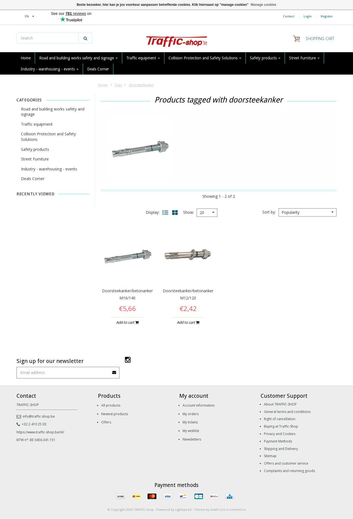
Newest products (114, 414)
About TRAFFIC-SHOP (280, 404)
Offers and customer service (286, 463)
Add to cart (127, 322)
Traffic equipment (143, 58)
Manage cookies (263, 5)
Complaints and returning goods (289, 470)
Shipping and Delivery (281, 448)
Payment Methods (278, 441)
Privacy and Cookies (279, 433)
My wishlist (191, 430)
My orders (191, 414)
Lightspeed (183, 509)
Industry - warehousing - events (50, 69)
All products (110, 405)
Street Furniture (304, 58)
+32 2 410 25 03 (31, 424)
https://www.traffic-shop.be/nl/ (40, 432)
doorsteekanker (141, 85)
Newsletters (192, 439)
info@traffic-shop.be (36, 416)
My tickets (190, 422)
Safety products (265, 58)
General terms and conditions (287, 411)
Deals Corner (98, 69)
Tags (118, 85)
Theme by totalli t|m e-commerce (220, 509)
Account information (199, 405)
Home (26, 58)
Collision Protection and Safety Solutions (205, 58)
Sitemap (270, 456)
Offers (106, 422)
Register (327, 16)
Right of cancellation (279, 419)
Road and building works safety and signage (78, 58)
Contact (288, 16)
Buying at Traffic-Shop (281, 426)
